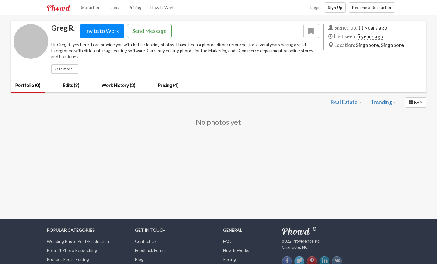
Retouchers (90, 7)
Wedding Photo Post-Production (78, 241)
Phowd (58, 7)
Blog (139, 259)
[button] (415, 102)
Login (315, 7)
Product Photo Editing (68, 259)
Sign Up (335, 7)
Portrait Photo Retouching (72, 250)
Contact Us (146, 241)
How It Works (163, 7)
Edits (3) (71, 85)
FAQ (227, 241)
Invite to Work (102, 30)
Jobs (115, 7)
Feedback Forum (150, 250)
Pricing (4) (168, 85)
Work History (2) (118, 85)
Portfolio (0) (27, 85)
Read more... (65, 69)
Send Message (149, 30)
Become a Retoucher (371, 7)
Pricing (134, 7)
